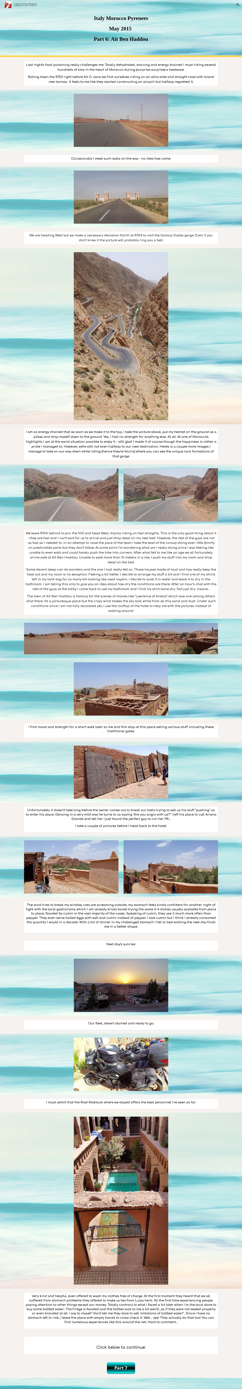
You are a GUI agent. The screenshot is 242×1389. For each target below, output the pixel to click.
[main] (121, 28)
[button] (238, 5)
